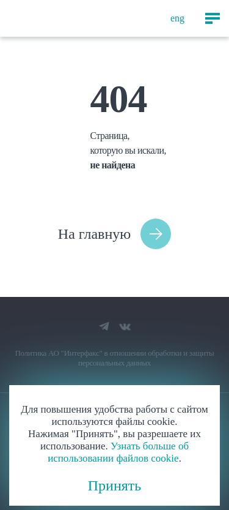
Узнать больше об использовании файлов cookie (118, 452)
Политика (30, 353)
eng (177, 18)
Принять (115, 485)
